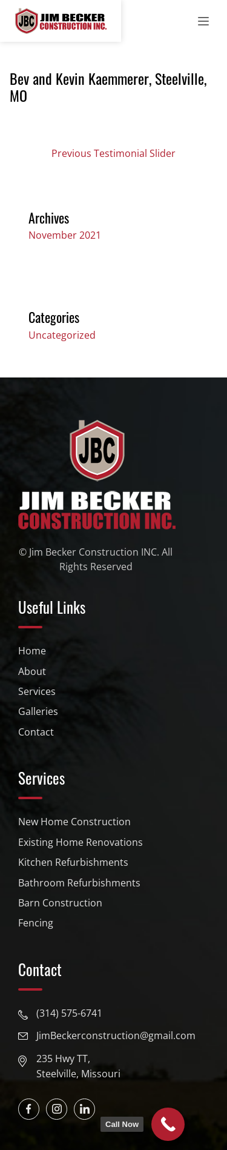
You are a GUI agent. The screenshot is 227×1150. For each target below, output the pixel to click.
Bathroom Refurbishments (79, 882)
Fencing (35, 922)
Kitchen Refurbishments (73, 862)
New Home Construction (74, 821)
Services (37, 691)
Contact (36, 732)
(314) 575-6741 (69, 1013)
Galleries (38, 711)
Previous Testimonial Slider (113, 153)
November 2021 (64, 235)
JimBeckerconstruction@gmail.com (116, 1035)
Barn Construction (60, 902)
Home (32, 650)
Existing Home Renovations (80, 842)
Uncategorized (62, 335)
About (32, 671)
